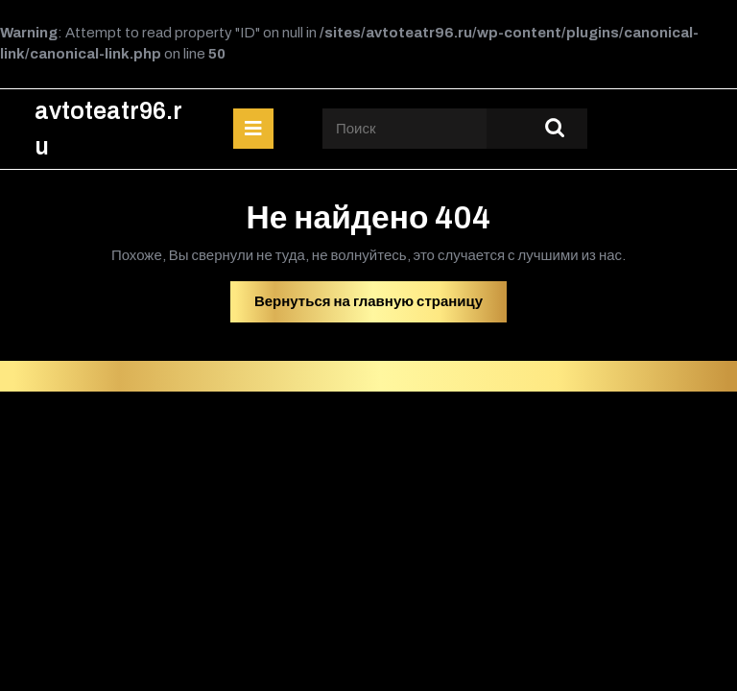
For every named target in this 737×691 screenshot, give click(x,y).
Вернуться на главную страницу (380, 306)
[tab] (253, 128)
